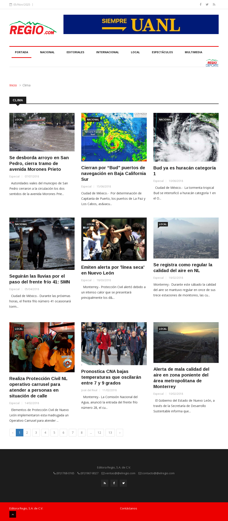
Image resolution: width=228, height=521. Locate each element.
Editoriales (75, 52)
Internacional (107, 52)
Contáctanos (128, 508)
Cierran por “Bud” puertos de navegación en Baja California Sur (113, 173)
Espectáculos (162, 52)
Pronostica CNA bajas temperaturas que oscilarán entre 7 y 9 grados (111, 377)
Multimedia (193, 52)
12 (99, 432)
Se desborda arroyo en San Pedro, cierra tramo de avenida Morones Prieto (39, 163)
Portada (21, 52)
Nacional (47, 52)
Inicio (13, 85)
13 (110, 432)
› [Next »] (119, 432)
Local (135, 52)
